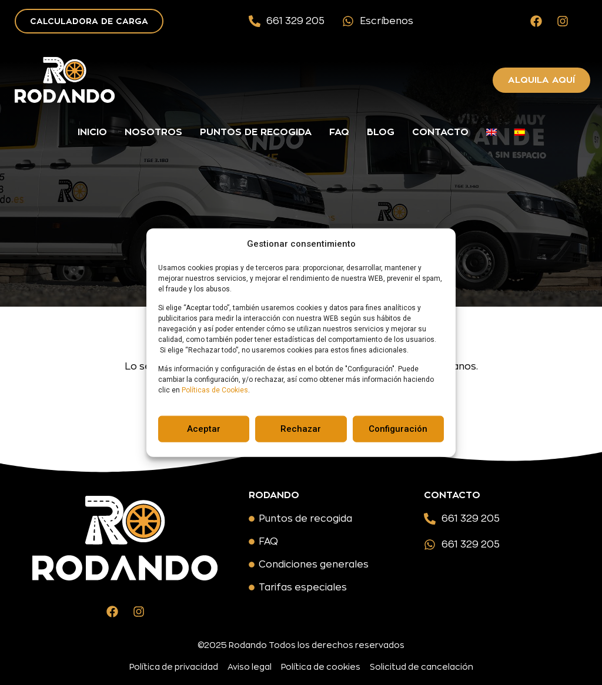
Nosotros (153, 132)
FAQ (339, 132)
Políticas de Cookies (215, 390)
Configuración (398, 429)
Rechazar (300, 429)
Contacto (440, 132)
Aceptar (203, 429)
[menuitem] (491, 132)
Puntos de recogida (256, 132)
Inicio (92, 132)
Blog (380, 132)
